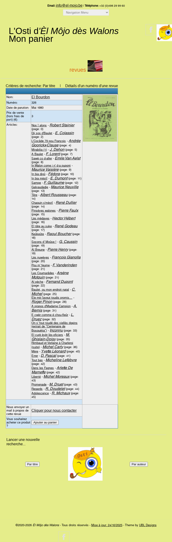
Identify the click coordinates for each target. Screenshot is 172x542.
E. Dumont (58, 178)
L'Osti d (64, 31)
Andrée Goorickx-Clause (56, 143)
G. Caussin (68, 241)
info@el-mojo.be (69, 5)
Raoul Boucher (59, 234)
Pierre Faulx (68, 210)
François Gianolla (66, 257)
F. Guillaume (54, 182)
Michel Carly (53, 347)
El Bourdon (41, 97)
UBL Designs (148, 525)
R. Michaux (61, 393)
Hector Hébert (63, 218)
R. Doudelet (55, 388)
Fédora (54, 174)
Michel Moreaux (56, 376)
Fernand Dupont (59, 281)
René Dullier (66, 202)
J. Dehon (57, 149)
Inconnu (56, 330)
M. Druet (56, 384)
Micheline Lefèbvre (61, 360)
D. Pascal (48, 355)
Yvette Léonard (53, 351)
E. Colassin (64, 133)
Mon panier (31, 39)
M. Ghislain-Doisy (51, 336)
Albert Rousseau (54, 195)
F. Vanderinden (64, 265)
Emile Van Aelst (67, 158)
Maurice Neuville (64, 187)
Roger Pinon (42, 301)
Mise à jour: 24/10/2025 (106, 525)
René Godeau (65, 226)
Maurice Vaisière (45, 169)
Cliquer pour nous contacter (54, 410)
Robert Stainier (61, 125)
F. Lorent (53, 154)
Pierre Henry (57, 249)
